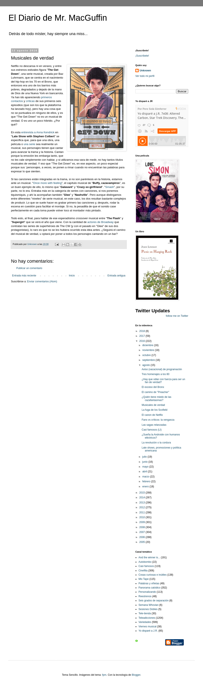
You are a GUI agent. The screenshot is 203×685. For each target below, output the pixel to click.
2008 (142, 527)
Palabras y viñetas (149, 583)
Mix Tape (144, 579)
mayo (145, 466)
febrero (146, 481)
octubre (146, 355)
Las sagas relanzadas (154, 424)
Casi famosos (146, 566)
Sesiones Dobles (148, 609)
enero (146, 486)
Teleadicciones (147, 617)
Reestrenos (145, 596)
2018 (142, 331)
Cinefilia (143, 570)
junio (145, 461)
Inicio (72, 275)
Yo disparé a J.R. (148, 630)
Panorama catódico (149, 587)
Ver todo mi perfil (144, 76)
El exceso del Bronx (153, 387)
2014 (142, 497)
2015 (142, 492)
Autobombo (145, 561)
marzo (146, 476)
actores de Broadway (100, 222)
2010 (142, 517)
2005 (142, 542)
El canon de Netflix (152, 414)
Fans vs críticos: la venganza (158, 419)
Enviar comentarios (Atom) (42, 281)
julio (145, 456)
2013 (142, 502)
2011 (142, 512)
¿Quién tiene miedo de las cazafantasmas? (156, 398)
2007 (142, 532)
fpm (104, 674)
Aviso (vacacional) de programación (162, 369)
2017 (142, 335)
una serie (29, 144)
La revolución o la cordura (156, 442)
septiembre (149, 360)
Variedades (145, 622)
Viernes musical (147, 626)
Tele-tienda (145, 613)
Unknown (145, 70)
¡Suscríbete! (142, 55)
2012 (142, 507)
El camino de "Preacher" (155, 392)
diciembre (148, 345)
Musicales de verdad (153, 405)
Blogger (136, 674)
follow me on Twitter (177, 315)
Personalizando (147, 591)
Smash (109, 187)
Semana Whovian (149, 604)
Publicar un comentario (29, 268)
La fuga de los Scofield (154, 409)
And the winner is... (149, 557)
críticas (30, 101)
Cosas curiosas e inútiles (153, 574)
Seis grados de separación (154, 600)
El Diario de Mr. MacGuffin (57, 17)
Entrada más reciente (24, 275)
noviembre (148, 350)
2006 (142, 537)
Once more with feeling (47, 183)
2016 (142, 341)
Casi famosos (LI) (152, 429)
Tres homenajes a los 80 (155, 374)
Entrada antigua (116, 275)
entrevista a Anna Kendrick (37, 132)
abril (145, 471)
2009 (142, 522)
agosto (146, 365)
